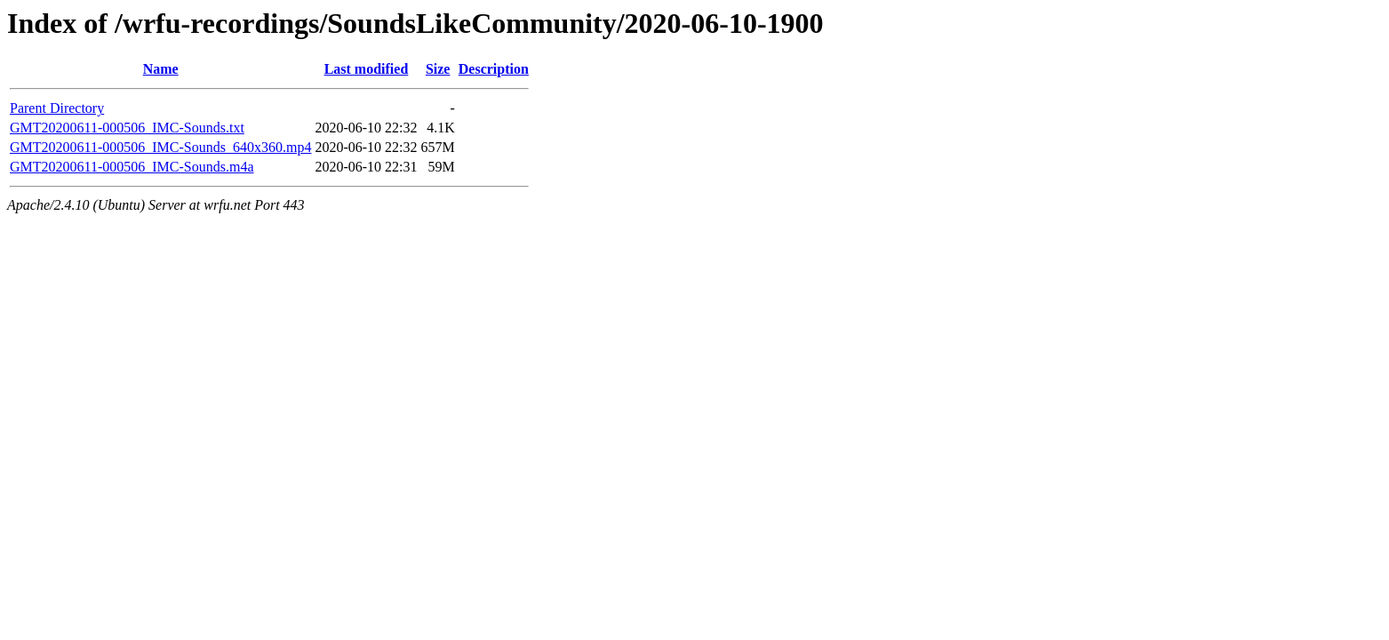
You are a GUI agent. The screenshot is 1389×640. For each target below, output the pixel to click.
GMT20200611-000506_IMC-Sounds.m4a (132, 166)
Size (438, 68)
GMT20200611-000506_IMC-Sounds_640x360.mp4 (160, 147)
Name (161, 68)
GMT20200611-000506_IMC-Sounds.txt (127, 127)
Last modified (366, 68)
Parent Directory (57, 108)
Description (494, 68)
